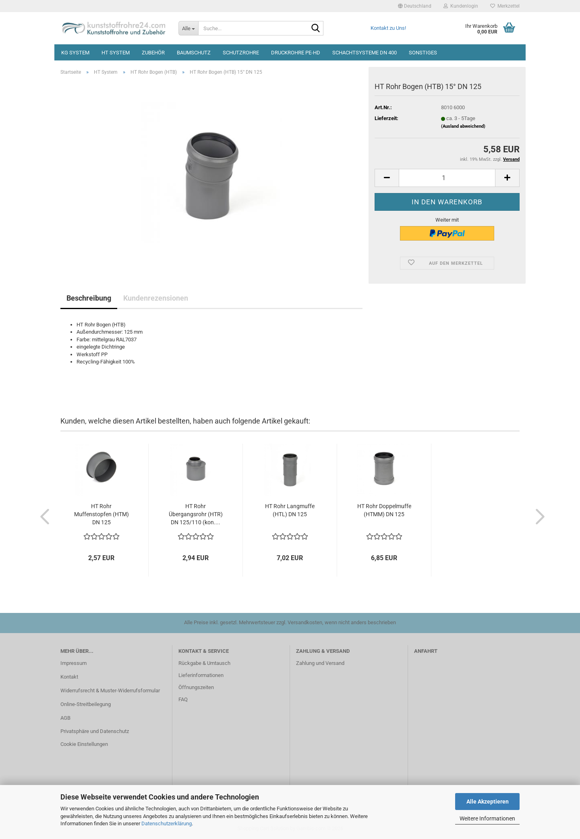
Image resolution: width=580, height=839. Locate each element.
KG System (75, 53)
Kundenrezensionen (155, 298)
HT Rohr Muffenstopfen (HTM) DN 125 (101, 514)
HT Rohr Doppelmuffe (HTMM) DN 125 (384, 510)
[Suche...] (188, 28)
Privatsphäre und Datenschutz (94, 731)
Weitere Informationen (487, 818)
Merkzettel (505, 6)
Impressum (73, 663)
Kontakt (69, 677)
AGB (65, 718)
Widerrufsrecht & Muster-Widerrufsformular (110, 690)
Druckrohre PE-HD (295, 53)
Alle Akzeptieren (487, 801)
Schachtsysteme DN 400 (364, 53)
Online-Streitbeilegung (85, 704)
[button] (414, 6)
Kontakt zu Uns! (388, 28)
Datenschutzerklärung (166, 823)
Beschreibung (88, 298)
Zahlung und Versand (320, 663)
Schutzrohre (241, 53)
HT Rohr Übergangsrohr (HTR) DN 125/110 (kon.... (196, 514)
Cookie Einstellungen (84, 744)
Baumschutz (194, 53)
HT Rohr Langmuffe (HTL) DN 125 (290, 510)
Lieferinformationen (201, 675)
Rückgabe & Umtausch (204, 663)
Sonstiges (423, 53)
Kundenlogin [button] (460, 6)
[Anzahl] (447, 178)
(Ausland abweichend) (463, 126)
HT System (116, 53)
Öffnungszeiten (196, 687)
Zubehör (153, 53)
